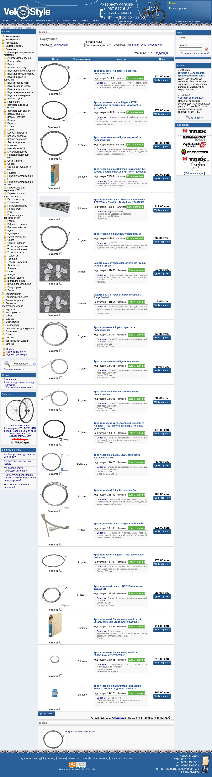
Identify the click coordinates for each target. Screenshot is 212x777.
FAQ (75, 20)
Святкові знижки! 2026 (191, 97)
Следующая (160, 53)
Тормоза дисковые (17, 246)
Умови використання (121, 758)
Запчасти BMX (13, 294)
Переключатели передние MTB (13, 189)
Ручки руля (13, 233)
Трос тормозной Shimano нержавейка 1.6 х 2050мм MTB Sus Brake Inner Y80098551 (118, 620)
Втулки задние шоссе (18, 86)
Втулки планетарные (18, 95)
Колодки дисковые (17, 133)
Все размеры (61, 44)
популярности (155, 44)
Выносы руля (14, 98)
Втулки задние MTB (18, 83)
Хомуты (11, 268)
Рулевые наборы (16, 227)
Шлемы (10, 344)
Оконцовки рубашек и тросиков (17, 168)
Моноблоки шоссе (17, 151)
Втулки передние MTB (19, 89)
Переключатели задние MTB (18, 177)
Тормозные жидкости (17, 341)
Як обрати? (10, 385)
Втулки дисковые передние (14, 78)
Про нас (96, 20)
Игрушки (10, 309)
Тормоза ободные (17, 249)
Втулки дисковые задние (20, 74)
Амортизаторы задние (19, 58)
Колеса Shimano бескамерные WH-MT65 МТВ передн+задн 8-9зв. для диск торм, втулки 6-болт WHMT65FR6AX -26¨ (20, 431)
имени (135, 44)
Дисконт (84, 20)
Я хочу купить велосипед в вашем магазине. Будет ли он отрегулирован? (20, 478)
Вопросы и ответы (12, 449)
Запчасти (11, 49)
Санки (9, 334)
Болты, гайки (14, 61)
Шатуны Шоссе (15, 277)
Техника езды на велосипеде (19, 382)
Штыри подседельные (19, 284)
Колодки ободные (16, 136)
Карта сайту (49, 758)
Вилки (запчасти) (16, 67)
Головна (6, 20)
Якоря (10, 290)
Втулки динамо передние (21, 70)
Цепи (10, 271)
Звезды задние (15, 114)
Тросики (12, 259)
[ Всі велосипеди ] (194, 173)
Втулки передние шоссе (20, 92)
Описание (102, 83)
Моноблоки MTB (16, 148)
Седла (10, 240)
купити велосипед (30, 758)
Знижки (6, 394)
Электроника (13, 39)
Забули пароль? (201, 53)
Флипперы (13, 265)
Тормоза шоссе (15, 252)
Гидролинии (13, 101)
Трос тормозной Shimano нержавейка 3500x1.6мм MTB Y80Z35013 (115, 654)
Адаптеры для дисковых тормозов (18, 53)
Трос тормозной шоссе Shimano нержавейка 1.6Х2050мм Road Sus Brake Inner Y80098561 (119, 201)
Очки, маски (12, 322)
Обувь (9, 315)
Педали (11, 173)
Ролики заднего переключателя (13, 216)
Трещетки (12, 255)
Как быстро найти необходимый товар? (15, 469)
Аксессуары (12, 43)
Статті (57, 20)
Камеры (11, 120)
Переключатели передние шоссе (13, 195)
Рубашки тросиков (17, 224)
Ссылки (61, 758)
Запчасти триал (14, 300)
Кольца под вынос (17, 139)
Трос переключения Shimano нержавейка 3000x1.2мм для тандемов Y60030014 (117, 687)
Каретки (11, 123)
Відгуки (66, 20)
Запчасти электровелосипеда (12, 305)
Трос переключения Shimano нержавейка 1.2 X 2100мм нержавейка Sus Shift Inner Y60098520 (120, 170)
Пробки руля (14, 209)
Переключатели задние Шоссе (18, 183)
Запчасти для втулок (18, 111)
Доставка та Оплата (22, 20)
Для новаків (10, 379)
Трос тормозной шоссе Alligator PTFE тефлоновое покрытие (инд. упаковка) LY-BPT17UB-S (118, 105)
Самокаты (11, 331)
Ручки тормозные (16, 237)
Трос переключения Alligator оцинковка (116, 361)
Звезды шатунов (16, 117)
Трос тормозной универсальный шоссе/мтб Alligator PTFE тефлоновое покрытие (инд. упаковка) (119, 426)
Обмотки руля (14, 160)
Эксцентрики (14, 287)
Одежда (10, 318)
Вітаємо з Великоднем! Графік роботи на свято (191, 74)
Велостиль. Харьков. (70, 769)
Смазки (9, 337)
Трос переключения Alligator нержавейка (117, 233)
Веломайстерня (43, 20)
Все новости (196, 117)
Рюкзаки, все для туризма (20, 328)
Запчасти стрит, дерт (17, 297)
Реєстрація (185, 53)
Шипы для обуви (16, 281)
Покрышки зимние (17, 205)
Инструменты (13, 312)
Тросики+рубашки (17, 262)
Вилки (10, 64)
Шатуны (11, 274)
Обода (10, 164)
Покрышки (13, 202)
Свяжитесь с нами (77, 758)
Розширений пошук (14, 369)
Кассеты (11, 126)
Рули (10, 230)
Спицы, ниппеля (16, 243)
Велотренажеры (14, 46)
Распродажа (12, 325)
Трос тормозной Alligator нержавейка (115, 490)
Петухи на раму (15, 199)
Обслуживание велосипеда (18, 387)
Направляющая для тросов (16, 156)
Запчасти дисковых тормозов (15, 106)
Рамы (10, 212)
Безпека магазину (99, 758)
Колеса (11, 129)
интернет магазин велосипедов (80, 731)
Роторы (11, 221)
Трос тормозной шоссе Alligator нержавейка (119, 523)
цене (143, 44)
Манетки (12, 145)
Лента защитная (16, 142)
